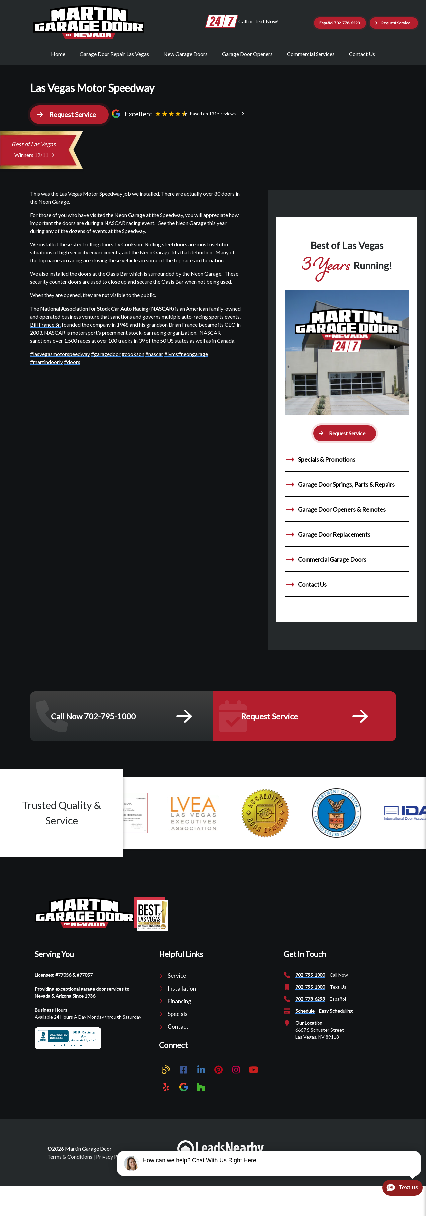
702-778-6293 (310, 1026)
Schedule (305, 1038)
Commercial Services (311, 77)
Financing (179, 1028)
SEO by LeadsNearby (354, 1180)
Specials (178, 1041)
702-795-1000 (310, 1002)
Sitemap (141, 1184)
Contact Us (362, 77)
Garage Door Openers (247, 77)
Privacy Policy (112, 1184)
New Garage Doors (185, 77)
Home (58, 77)
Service (177, 1003)
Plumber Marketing (297, 1180)
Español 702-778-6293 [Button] (365, 21)
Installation (182, 1015)
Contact (178, 1054)
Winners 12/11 (34, 182)
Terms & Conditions (69, 1184)
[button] (363, 48)
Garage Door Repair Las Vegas (114, 77)
